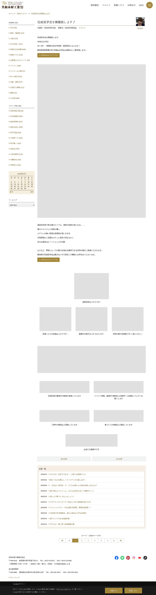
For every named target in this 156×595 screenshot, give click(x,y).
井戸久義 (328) (15, 132)
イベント (106, 5)
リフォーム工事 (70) (17, 71)
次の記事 (119, 459)
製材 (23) (13, 93)
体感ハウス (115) (16, 55)
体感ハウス (119, 5)
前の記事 (64, 459)
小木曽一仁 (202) (16, 138)
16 (25, 184)
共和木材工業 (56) (16, 111)
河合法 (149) (14, 149)
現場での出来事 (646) (18, 49)
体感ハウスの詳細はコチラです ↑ (55, 334)
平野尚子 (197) (15, 165)
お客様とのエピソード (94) (20, 60)
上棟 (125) (14, 38)
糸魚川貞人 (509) (16, 127)
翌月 (32, 192)
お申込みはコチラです (49, 55)
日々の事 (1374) (16, 76)
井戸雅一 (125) (15, 143)
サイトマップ (14, 577)
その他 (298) (14, 98)
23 (25, 186)
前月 (11, 192)
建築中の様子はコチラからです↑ (91, 334)
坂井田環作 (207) (16, 122)
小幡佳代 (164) (15, 160)
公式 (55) (13, 28)
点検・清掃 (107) (16, 82)
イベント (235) (15, 66)
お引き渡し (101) (16, 44)
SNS (141, 5)
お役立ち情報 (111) (17, 87)
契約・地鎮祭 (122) (17, 33)
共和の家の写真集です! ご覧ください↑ (127, 334)
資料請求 (95, 5)
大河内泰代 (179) (16, 154)
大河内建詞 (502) (16, 116)
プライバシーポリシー (63, 589)
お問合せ (131, 5)
